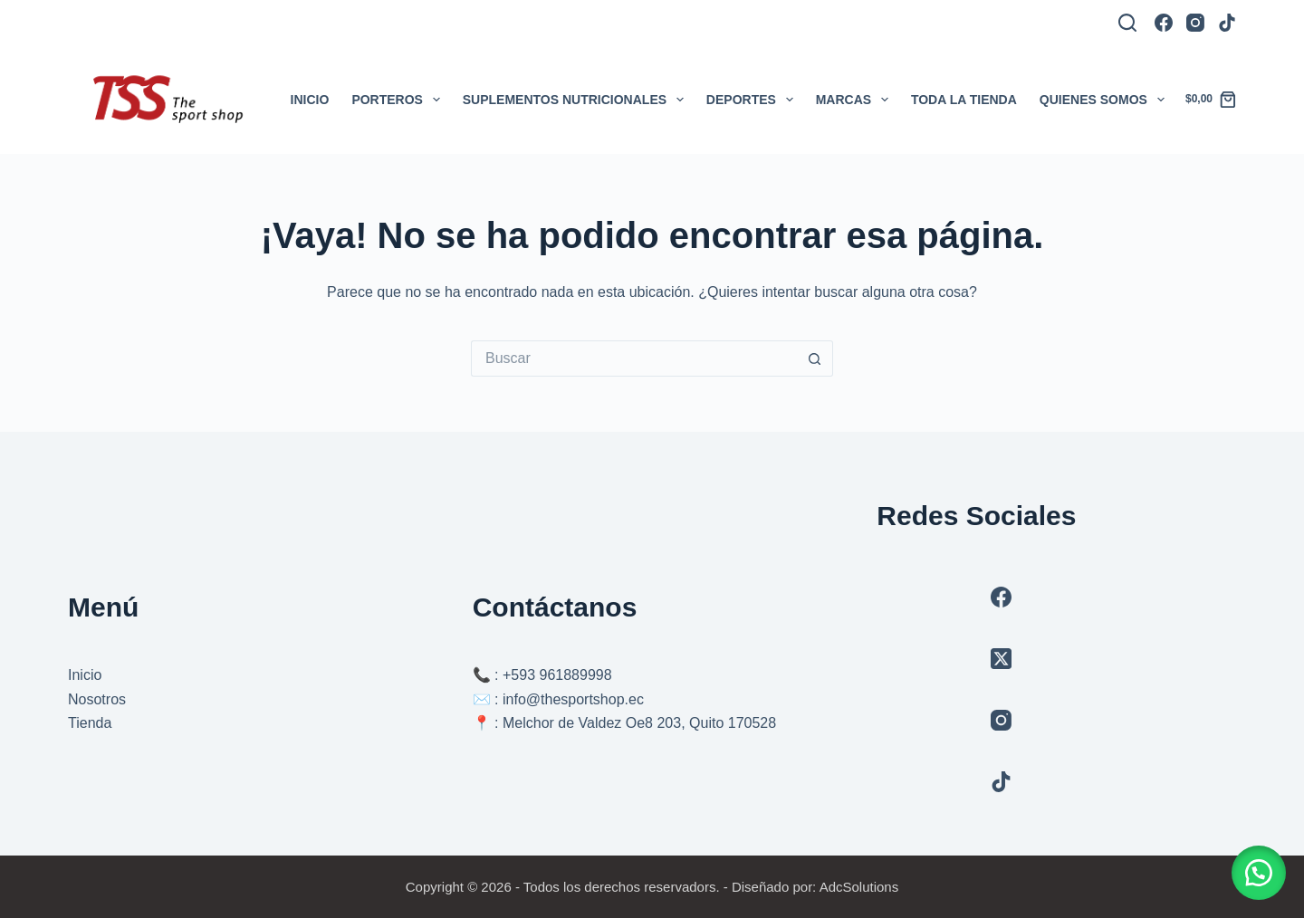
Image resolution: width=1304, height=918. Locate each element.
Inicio (310, 99)
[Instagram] (1195, 23)
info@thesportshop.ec (573, 699)
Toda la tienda (964, 99)
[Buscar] (1127, 23)
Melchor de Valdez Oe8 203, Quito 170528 (639, 723)
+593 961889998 (557, 675)
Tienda (89, 723)
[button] (1259, 873)
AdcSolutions (859, 886)
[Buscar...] (634, 358)
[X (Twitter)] (1001, 658)
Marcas (856, 99)
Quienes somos (1106, 99)
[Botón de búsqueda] (815, 358)
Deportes (753, 99)
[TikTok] (1227, 23)
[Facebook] (1164, 23)
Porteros (398, 99)
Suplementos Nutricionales (577, 99)
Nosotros (97, 699)
